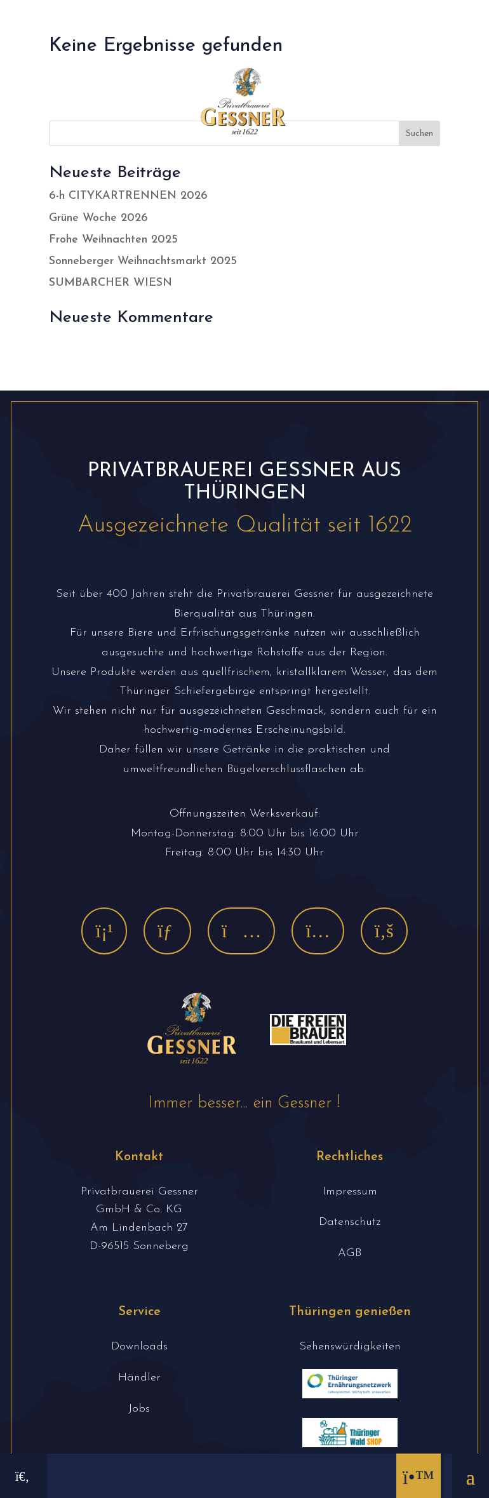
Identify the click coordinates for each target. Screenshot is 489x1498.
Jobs (139, 1409)
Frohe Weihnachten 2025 (113, 240)
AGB (349, 1253)
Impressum (350, 1192)
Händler (139, 1378)
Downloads (139, 1347)
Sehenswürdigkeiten (350, 1347)
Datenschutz (349, 1222)
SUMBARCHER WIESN (110, 283)
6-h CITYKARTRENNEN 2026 (128, 196)
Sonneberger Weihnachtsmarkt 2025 (143, 261)
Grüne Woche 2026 (98, 218)
